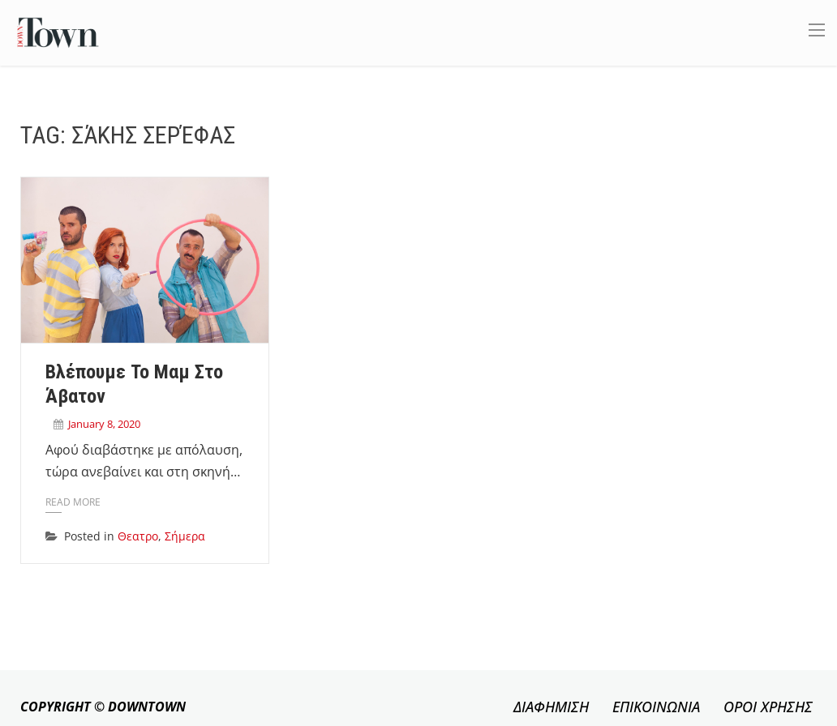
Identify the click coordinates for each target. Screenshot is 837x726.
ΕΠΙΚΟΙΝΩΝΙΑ (656, 706)
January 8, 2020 (104, 423)
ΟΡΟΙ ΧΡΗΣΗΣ (768, 706)
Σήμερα (185, 536)
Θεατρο (138, 536)
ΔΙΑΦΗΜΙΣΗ (551, 706)
